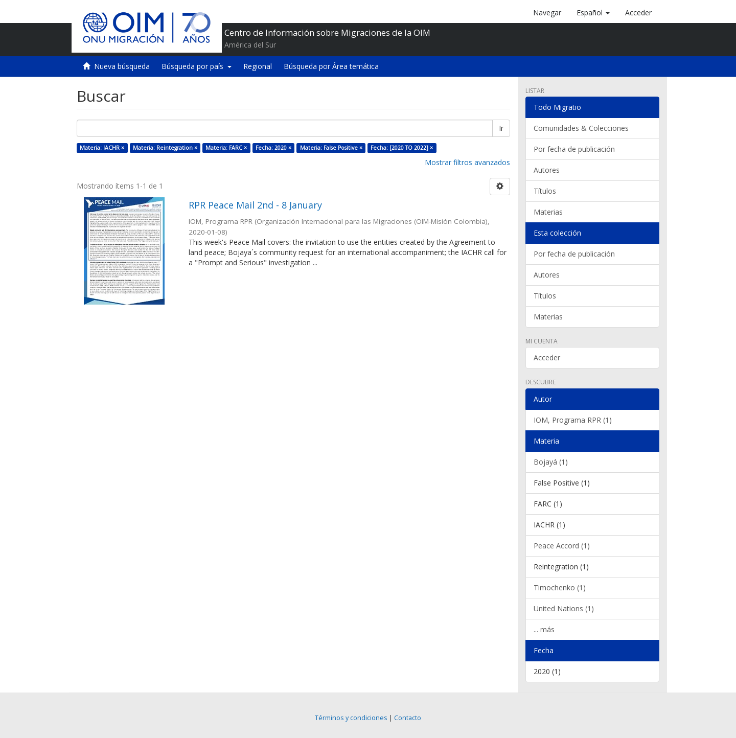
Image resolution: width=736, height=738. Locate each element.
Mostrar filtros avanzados (467, 162)
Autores (547, 170)
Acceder (547, 357)
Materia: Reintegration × (165, 147)
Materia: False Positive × (331, 147)
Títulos (545, 191)
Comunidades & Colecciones (581, 128)
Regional (257, 66)
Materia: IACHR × (102, 147)
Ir (501, 128)
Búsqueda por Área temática (331, 66)
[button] (593, 13)
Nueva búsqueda (122, 66)
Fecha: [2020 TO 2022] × (402, 147)
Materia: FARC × (226, 147)
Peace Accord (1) (562, 545)
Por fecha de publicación (574, 149)
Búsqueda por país (197, 66)
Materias (548, 212)
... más (544, 629)
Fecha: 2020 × (273, 147)
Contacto (407, 717)
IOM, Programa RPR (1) (573, 420)
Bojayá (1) (551, 462)
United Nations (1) (564, 608)
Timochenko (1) (560, 587)
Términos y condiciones (351, 717)
